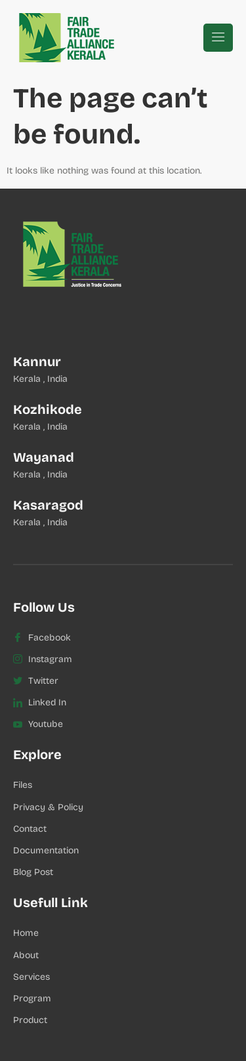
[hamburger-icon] (218, 38)
